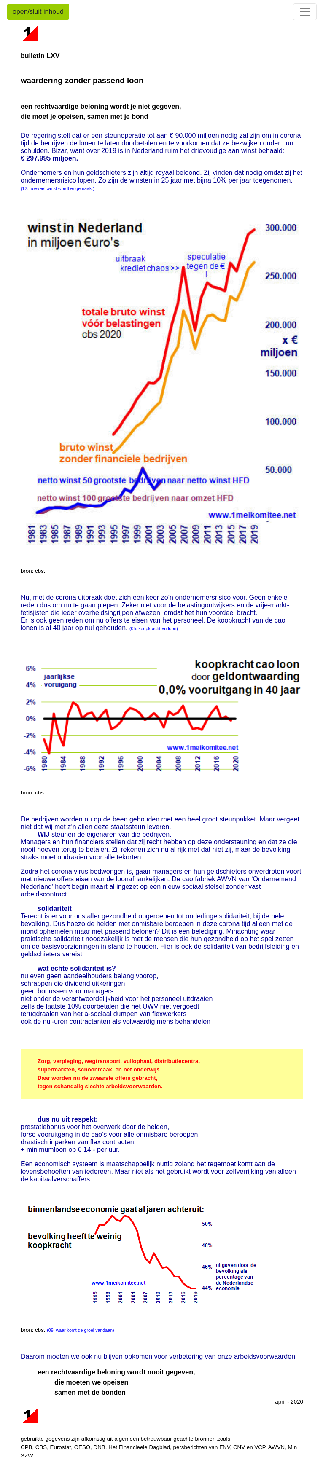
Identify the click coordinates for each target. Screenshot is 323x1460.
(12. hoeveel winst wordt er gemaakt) (57, 188)
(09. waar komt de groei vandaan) (80, 1330)
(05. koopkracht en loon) (153, 628)
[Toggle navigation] (305, 11)
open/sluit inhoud (38, 11)
